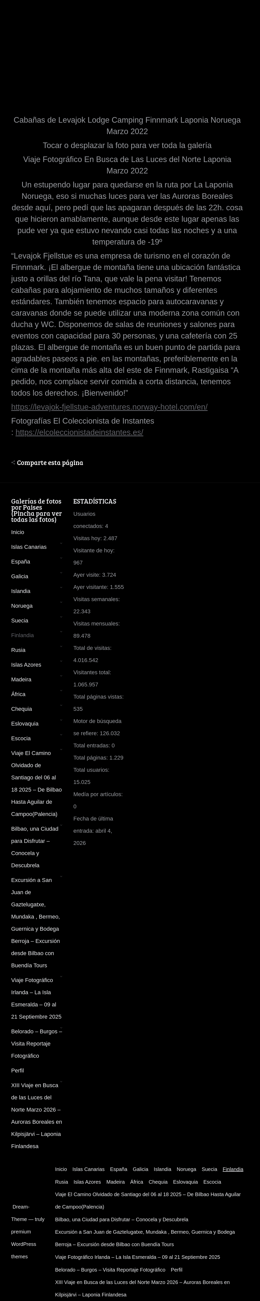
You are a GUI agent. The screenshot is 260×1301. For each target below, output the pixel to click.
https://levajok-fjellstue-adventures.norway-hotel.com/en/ (109, 407)
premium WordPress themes (23, 1244)
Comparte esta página (50, 462)
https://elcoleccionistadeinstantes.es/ (79, 432)
